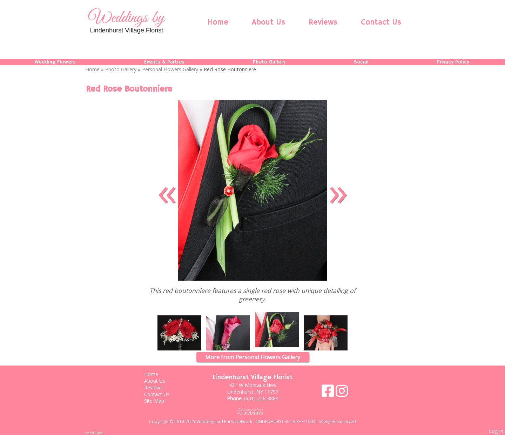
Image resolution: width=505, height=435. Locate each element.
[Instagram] (342, 393)
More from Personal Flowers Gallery (252, 357)
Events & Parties (164, 62)
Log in (496, 431)
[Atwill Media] (252, 411)
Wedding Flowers (55, 62)
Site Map (159, 400)
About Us (268, 22)
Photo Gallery (269, 62)
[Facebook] (329, 393)
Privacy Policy (453, 62)
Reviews (323, 22)
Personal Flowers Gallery (170, 69)
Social (361, 62)
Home (217, 22)
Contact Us (381, 22)
